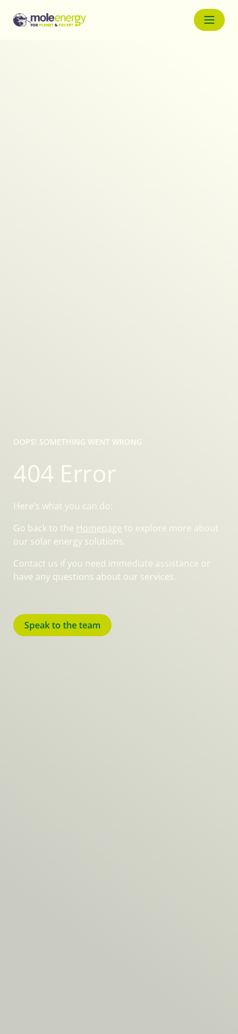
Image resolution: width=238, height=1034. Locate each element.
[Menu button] (209, 20)
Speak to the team (62, 625)
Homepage (99, 528)
